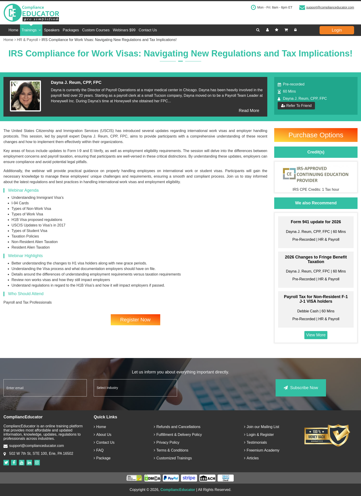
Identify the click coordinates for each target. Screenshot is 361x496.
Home (13, 30)
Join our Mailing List (261, 427)
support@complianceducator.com (330, 7)
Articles (251, 458)
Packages (71, 30)
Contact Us (148, 30)
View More (316, 335)
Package (102, 458)
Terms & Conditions (171, 450)
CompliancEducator (177, 490)
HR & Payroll (29, 40)
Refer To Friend (296, 106)
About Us (102, 435)
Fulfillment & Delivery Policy (178, 435)
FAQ (99, 450)
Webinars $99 (124, 30)
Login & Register (259, 435)
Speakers (52, 30)
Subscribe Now (301, 387)
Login (337, 30)
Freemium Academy (261, 450)
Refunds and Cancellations (177, 427)
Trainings (31, 30)
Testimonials (255, 442)
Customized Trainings (173, 458)
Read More (249, 110)
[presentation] (219, 388)
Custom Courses (96, 30)
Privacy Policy (166, 442)
